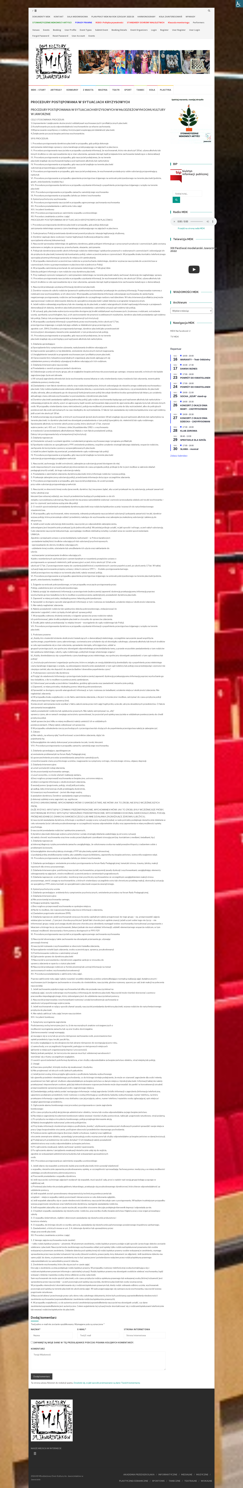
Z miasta (88, 89)
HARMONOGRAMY (146, 16)
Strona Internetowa (137, 1329)
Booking (57, 30)
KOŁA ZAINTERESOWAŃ (170, 16)
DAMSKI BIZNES (188, 368)
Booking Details (119, 30)
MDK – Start (38, 89)
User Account (78, 35)
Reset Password (60, 35)
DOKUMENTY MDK (41, 16)
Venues (36, 30)
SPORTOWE (158, 1480)
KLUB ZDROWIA (188, 431)
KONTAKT (59, 16)
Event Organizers (139, 30)
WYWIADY (190, 16)
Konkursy (72, 89)
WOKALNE (206, 1480)
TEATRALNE (190, 1480)
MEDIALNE (186, 1474)
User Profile (70, 30)
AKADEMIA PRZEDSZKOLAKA (139, 1474)
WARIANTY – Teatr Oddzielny (195, 359)
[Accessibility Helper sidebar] (239, 3)
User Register (179, 30)
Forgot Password (40, 35)
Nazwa (35, 1329)
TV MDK (174, 336)
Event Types (86, 30)
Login (154, 30)
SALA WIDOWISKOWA (77, 16)
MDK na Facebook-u (180, 331)
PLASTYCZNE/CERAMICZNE (133, 1480)
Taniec (140, 89)
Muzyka (102, 89)
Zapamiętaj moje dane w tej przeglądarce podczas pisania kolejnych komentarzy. (83, 1342)
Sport (128, 89)
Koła (152, 89)
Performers (198, 22)
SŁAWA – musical (189, 449)
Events (46, 30)
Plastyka (165, 89)
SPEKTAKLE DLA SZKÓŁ (193, 440)
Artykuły (56, 89)
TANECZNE (174, 1480)
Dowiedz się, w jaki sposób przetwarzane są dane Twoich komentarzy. (107, 1382)
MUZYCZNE (202, 1474)
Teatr (115, 89)
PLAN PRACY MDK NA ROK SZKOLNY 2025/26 (112, 16)
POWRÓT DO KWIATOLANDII (195, 378)
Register (164, 30)
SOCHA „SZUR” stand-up (193, 396)
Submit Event (101, 30)
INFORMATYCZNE (167, 1474)
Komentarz (38, 1348)
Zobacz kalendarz (179, 456)
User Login (194, 30)
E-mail (81, 1329)
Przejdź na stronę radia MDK (191, 228)
